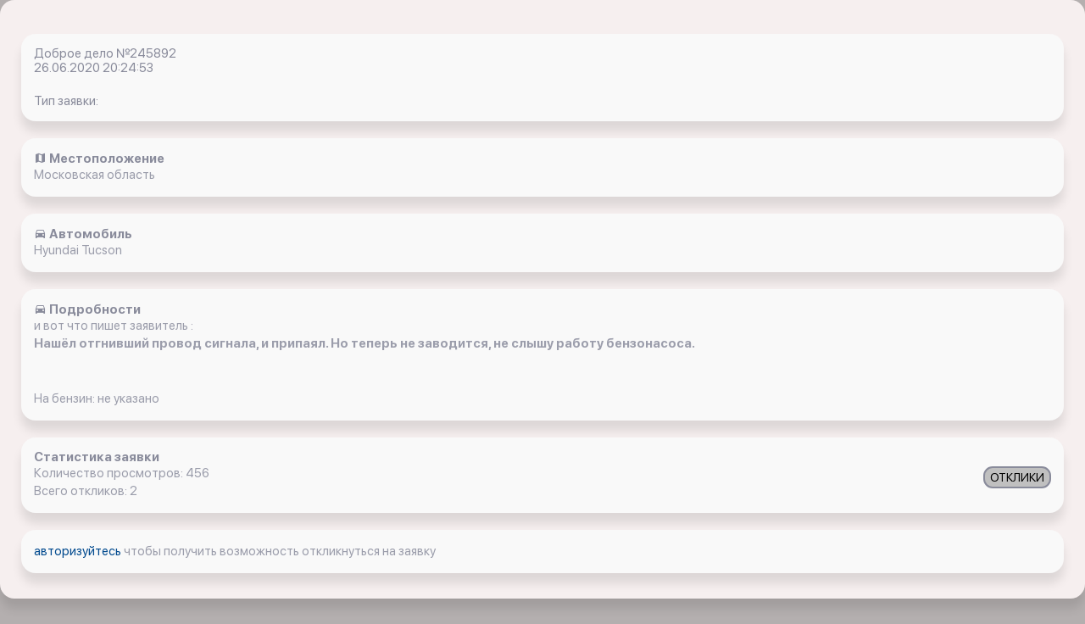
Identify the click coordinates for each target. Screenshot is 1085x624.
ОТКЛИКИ (1017, 477)
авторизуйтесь (79, 551)
